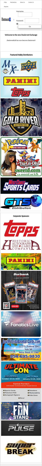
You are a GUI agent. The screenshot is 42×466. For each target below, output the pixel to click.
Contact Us (31, 2)
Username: (20, 11)
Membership (13, 2)
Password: (19, 21)
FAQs (5, 2)
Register (6, 6)
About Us (22, 2)
